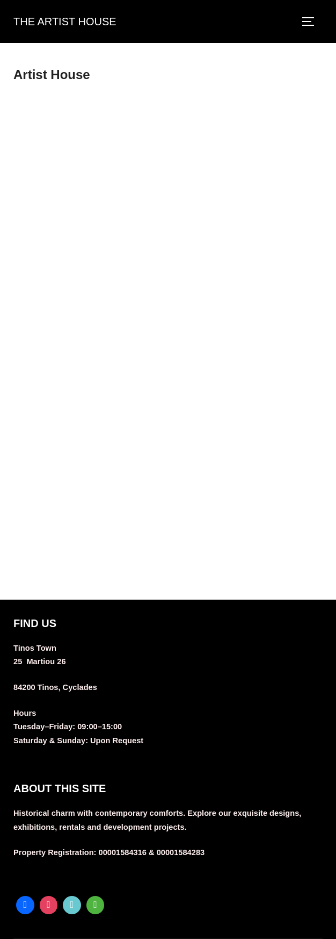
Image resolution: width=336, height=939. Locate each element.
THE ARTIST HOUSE (64, 21)
